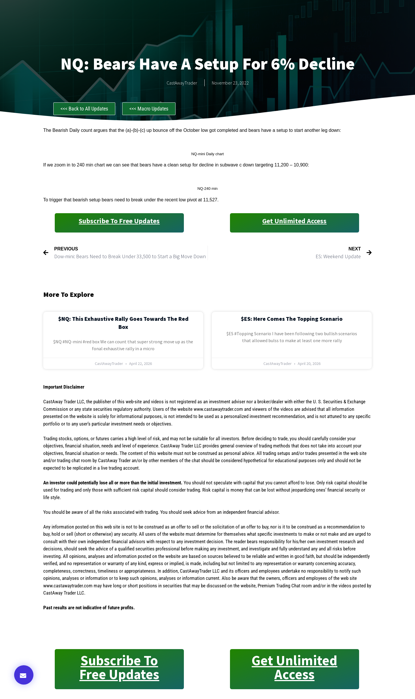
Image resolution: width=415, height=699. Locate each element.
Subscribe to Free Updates (119, 220)
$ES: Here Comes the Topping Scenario (292, 318)
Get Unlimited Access (294, 220)
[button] (23, 675)
